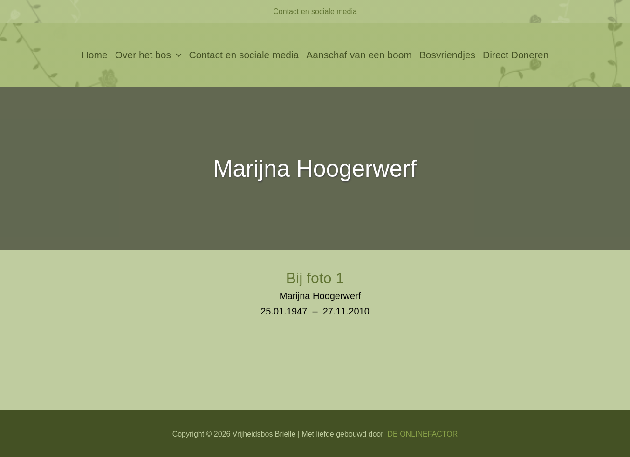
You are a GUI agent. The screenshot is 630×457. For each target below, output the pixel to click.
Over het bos (148, 55)
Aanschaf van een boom (359, 54)
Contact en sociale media (315, 11)
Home (95, 54)
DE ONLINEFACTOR (422, 434)
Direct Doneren (515, 54)
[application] (176, 55)
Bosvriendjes (447, 54)
